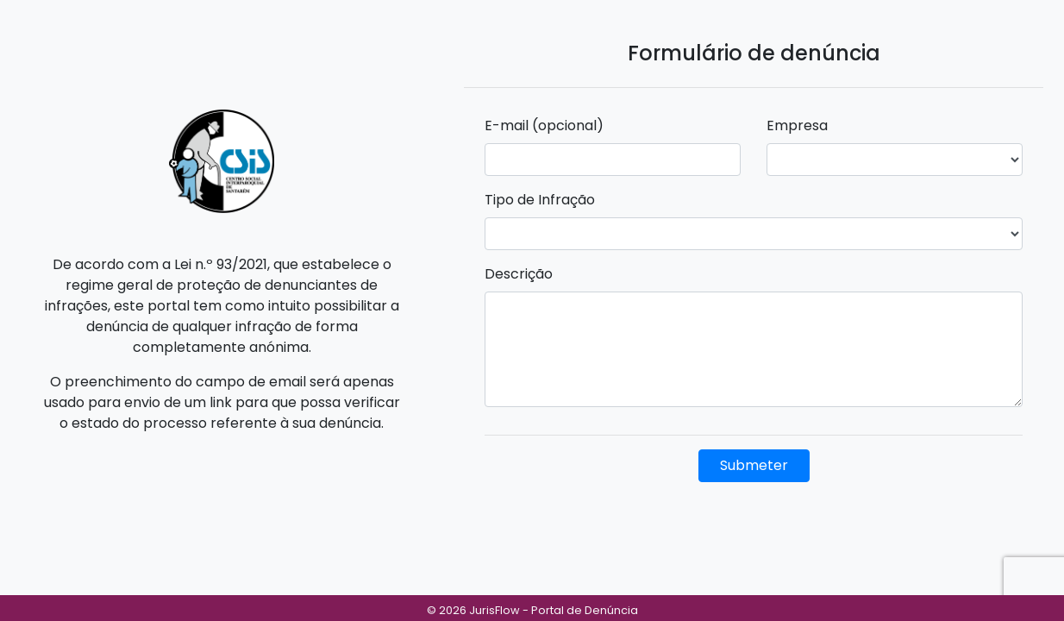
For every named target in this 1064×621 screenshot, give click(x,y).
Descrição (519, 274)
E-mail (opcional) (544, 125)
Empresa (797, 125)
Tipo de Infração (540, 200)
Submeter (754, 465)
